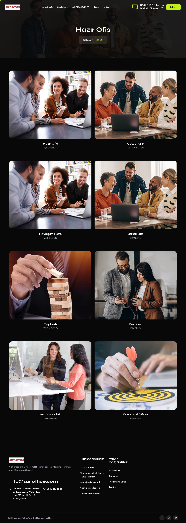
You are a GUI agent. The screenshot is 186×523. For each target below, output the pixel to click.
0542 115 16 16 (149, 5)
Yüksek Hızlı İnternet (90, 493)
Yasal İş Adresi (87, 467)
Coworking (135, 143)
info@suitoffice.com (149, 8)
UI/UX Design (50, 147)
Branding (135, 238)
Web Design (50, 238)
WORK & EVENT (80, 7)
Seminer (135, 324)
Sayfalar (61, 7)
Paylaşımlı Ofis (50, 234)
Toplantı (50, 324)
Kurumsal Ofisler (135, 414)
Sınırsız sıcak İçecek (90, 487)
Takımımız (113, 476)
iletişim (106, 7)
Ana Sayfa (47, 7)
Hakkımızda (114, 470)
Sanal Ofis (136, 234)
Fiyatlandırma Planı (118, 481)
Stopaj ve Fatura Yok (90, 482)
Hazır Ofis (50, 143)
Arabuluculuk (50, 414)
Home (87, 39)
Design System (136, 147)
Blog (96, 7)
